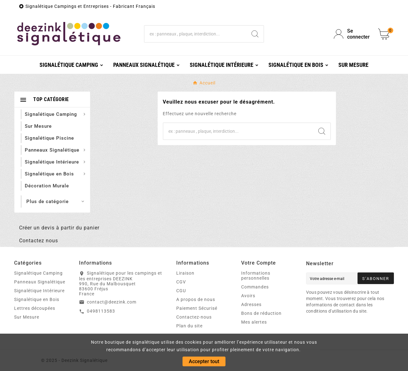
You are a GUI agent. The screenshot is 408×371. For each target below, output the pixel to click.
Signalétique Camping (38, 273)
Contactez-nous (194, 317)
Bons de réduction (261, 313)
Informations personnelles (255, 276)
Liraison (185, 273)
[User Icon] (352, 34)
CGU (181, 290)
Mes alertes (254, 322)
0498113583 (101, 311)
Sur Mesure (26, 317)
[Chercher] (196, 34)
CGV (181, 281)
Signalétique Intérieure (39, 290)
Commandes (255, 286)
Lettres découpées (34, 308)
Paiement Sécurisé (196, 308)
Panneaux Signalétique (39, 281)
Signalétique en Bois (36, 299)
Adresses (251, 304)
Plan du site (189, 325)
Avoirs (248, 295)
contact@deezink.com (111, 301)
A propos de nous (195, 299)
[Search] (255, 33)
